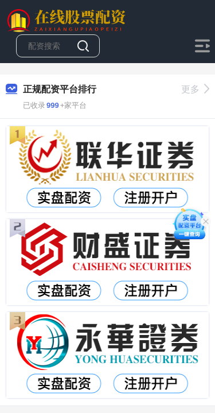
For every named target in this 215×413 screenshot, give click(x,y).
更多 (195, 89)
